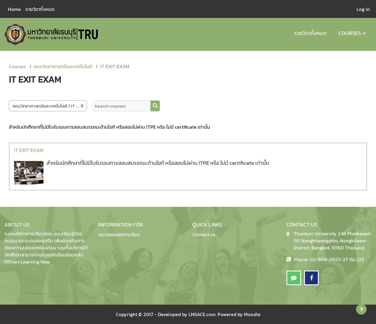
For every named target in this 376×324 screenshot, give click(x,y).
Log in (363, 9)
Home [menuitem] (14, 9)
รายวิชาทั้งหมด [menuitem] (40, 9)
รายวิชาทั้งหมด (310, 33)
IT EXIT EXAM (28, 150)
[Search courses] (122, 105)
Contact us (203, 234)
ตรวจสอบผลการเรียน (119, 234)
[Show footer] (361, 309)
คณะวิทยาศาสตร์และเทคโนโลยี (63, 66)
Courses (349, 33)
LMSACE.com (202, 314)
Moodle (252, 314)
